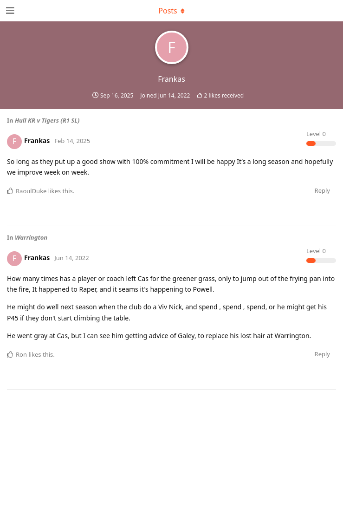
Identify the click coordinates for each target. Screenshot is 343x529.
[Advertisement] (172, 440)
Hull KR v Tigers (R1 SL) (47, 120)
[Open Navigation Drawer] (9, 10)
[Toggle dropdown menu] (171, 10)
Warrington (31, 237)
